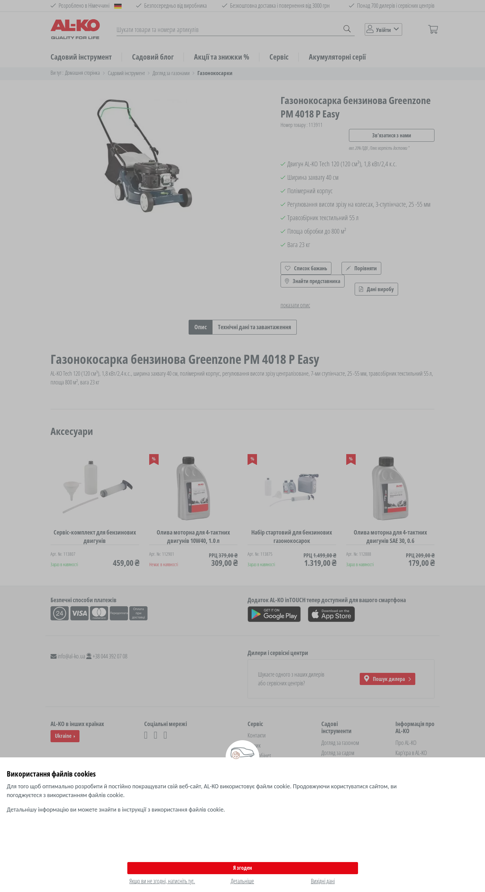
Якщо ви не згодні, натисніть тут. (162, 881)
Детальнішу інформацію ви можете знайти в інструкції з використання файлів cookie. (116, 809)
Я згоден (242, 867)
